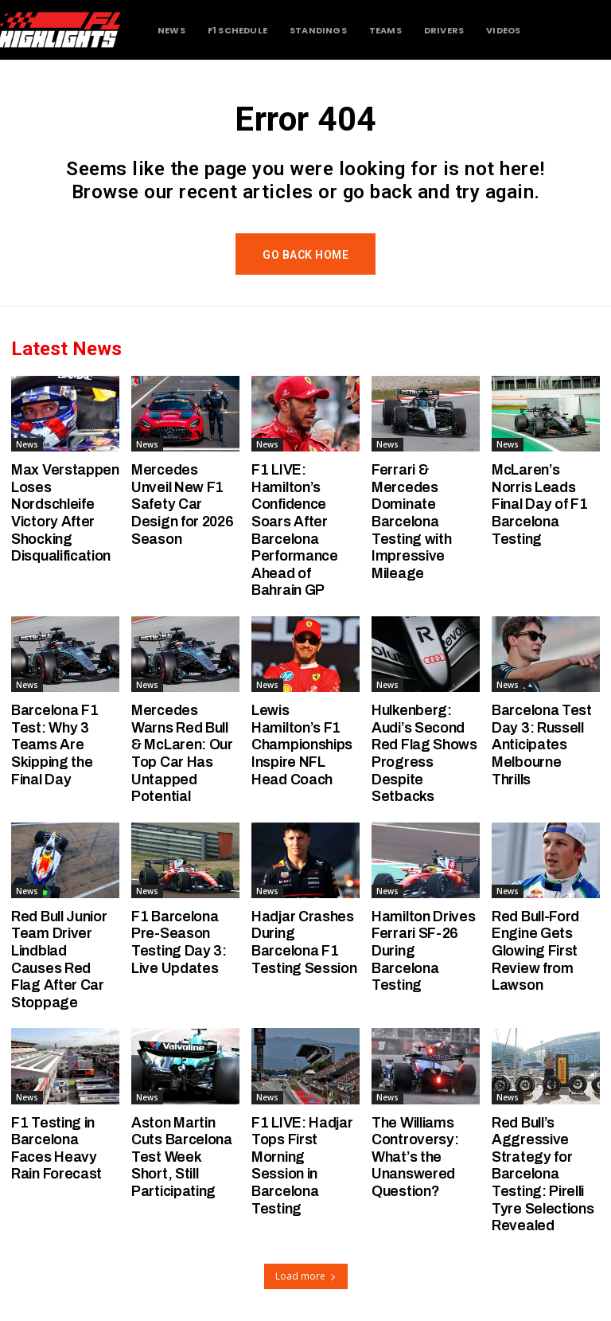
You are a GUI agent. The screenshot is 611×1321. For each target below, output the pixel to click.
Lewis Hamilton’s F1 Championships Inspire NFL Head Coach (301, 744)
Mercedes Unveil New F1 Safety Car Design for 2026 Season (182, 504)
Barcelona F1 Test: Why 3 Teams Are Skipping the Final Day (54, 744)
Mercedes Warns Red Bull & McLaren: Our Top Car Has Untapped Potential (182, 753)
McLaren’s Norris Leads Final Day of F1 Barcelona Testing (540, 504)
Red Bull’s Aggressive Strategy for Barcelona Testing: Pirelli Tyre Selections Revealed (543, 1174)
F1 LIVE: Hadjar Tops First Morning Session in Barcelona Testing (302, 1166)
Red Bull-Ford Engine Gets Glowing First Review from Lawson (535, 951)
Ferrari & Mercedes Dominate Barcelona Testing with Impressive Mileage (411, 521)
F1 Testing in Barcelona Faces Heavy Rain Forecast (56, 1148)
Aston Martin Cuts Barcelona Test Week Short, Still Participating (181, 1157)
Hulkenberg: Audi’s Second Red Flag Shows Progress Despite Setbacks (424, 753)
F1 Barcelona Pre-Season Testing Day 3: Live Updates (179, 942)
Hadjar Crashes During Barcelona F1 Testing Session (304, 942)
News (27, 444)
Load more (306, 1276)
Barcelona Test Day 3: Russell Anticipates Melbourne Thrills (542, 744)
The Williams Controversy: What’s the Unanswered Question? (415, 1157)
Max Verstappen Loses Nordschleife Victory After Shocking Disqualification (65, 513)
